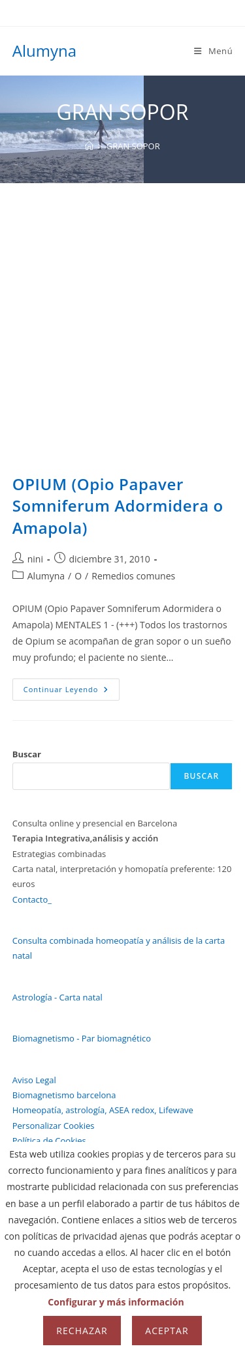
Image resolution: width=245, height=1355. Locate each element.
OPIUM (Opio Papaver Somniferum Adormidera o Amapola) (117, 505)
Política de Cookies (49, 1140)
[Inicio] (89, 146)
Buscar (26, 754)
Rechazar (81, 1330)
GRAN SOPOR (133, 146)
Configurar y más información (116, 1302)
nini (35, 559)
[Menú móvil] (213, 51)
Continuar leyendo (72, 692)
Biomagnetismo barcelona (64, 1095)
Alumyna (44, 50)
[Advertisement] (122, 312)
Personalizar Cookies (53, 1125)
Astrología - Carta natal (57, 997)
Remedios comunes (133, 576)
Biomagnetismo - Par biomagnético (81, 1038)
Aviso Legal (34, 1080)
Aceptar (166, 1330)
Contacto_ (32, 899)
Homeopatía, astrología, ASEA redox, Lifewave (102, 1110)
